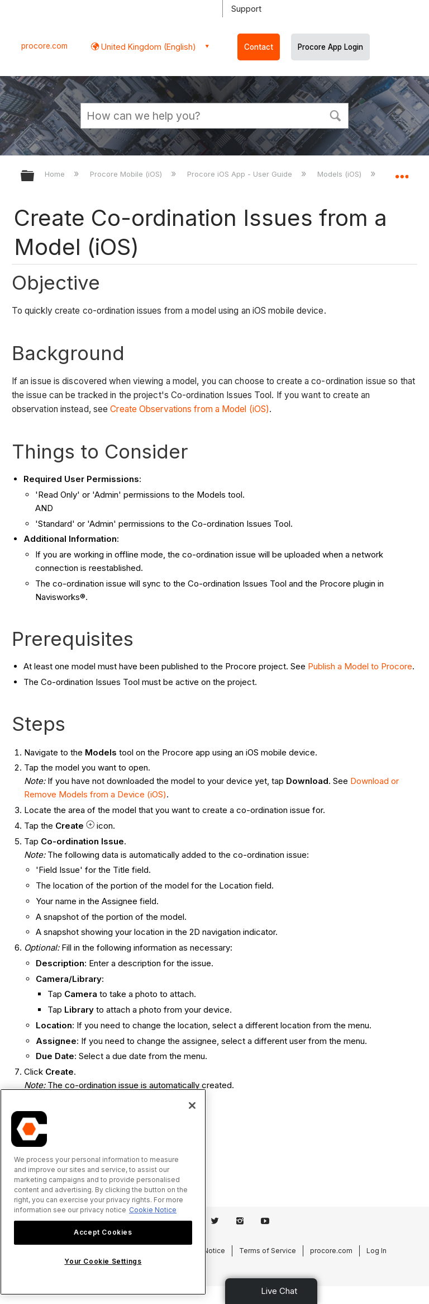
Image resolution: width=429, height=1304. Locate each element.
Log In (376, 1250)
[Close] (192, 1105)
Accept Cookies (103, 1232)
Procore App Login (330, 46)
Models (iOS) (340, 173)
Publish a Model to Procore (360, 666)
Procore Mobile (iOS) (127, 173)
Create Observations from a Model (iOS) (189, 409)
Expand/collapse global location (401, 172)
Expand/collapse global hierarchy (34, 176)
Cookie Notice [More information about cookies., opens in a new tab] (153, 1210)
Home (56, 173)
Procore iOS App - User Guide (240, 173)
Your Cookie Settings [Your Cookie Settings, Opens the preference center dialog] (102, 1261)
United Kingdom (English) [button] (147, 46)
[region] (103, 1192)
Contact (258, 46)
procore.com (44, 45)
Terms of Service (267, 1250)
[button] (335, 114)
